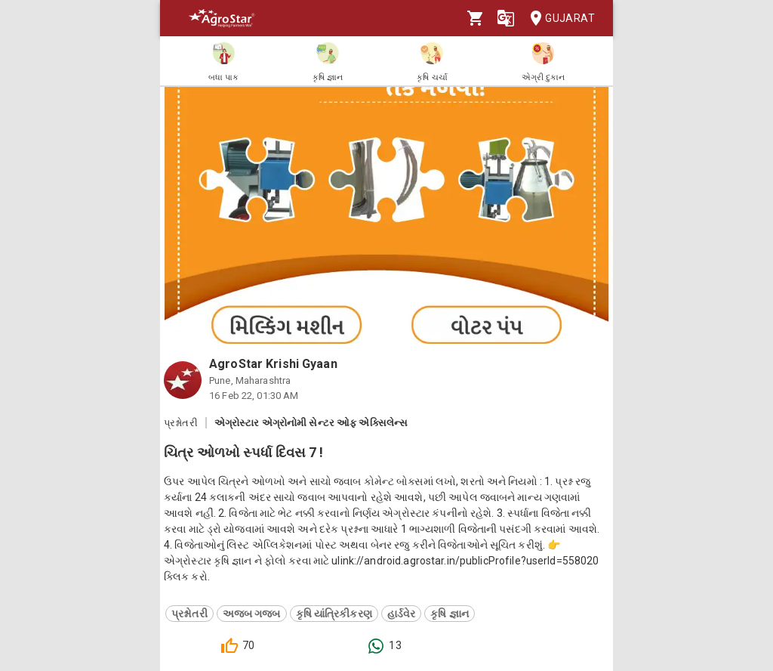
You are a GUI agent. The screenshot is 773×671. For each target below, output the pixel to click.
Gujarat (558, 18)
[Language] (506, 18)
